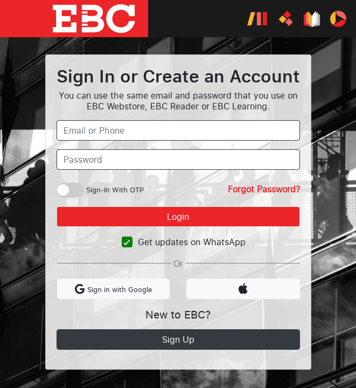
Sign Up (178, 339)
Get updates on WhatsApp (192, 242)
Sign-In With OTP (115, 190)
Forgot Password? (264, 189)
